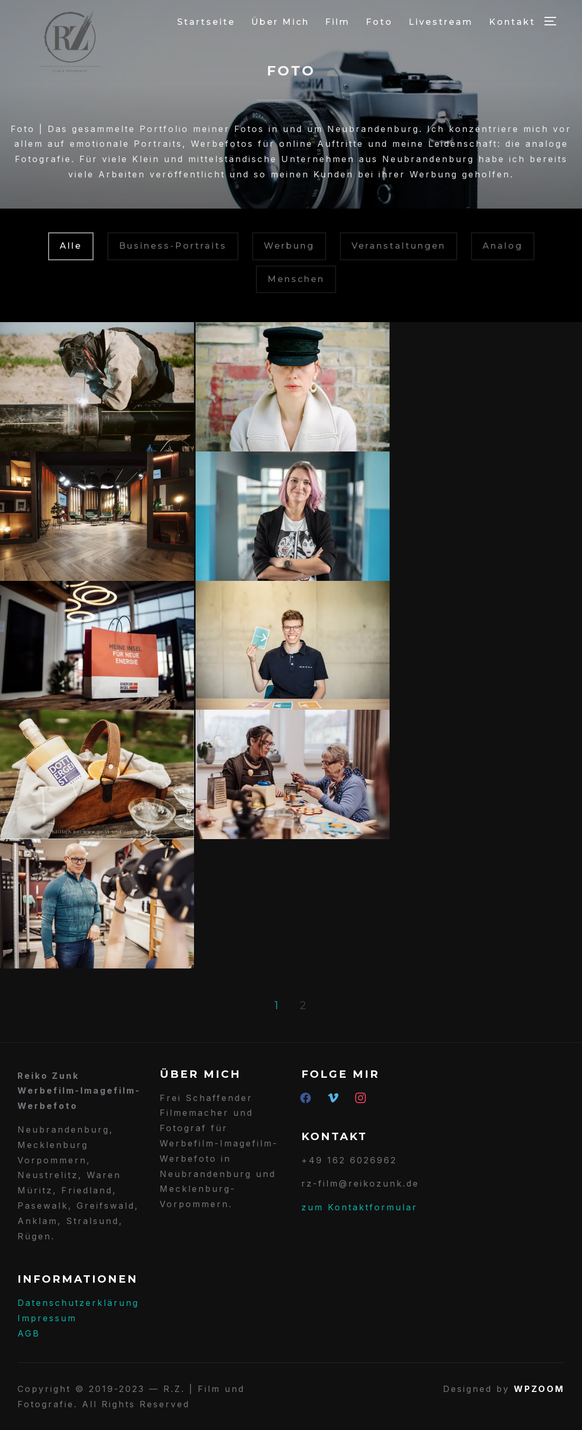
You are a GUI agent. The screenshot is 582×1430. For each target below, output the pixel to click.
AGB (28, 1333)
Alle (71, 246)
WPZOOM (539, 1389)
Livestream (441, 22)
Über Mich (280, 22)
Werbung (289, 246)
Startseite (206, 22)
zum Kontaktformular (359, 1207)
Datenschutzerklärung (78, 1302)
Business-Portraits (173, 246)
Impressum (47, 1318)
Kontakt (512, 22)
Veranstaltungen (399, 246)
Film (337, 22)
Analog (503, 246)
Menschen (296, 279)
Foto (379, 22)
